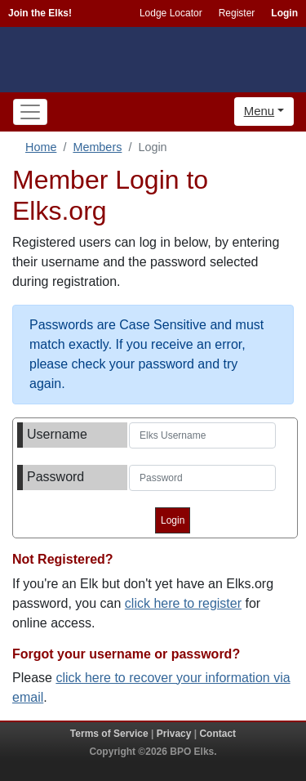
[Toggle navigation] (30, 112)
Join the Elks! (40, 13)
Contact (217, 733)
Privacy (174, 733)
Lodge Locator (171, 13)
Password (55, 477)
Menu (259, 111)
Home (40, 147)
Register (237, 13)
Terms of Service (109, 733)
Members (97, 147)
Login (284, 13)
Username (57, 434)
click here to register (183, 603)
